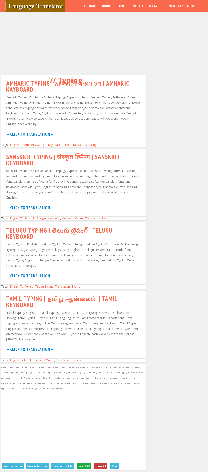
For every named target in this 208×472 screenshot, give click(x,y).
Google (41, 145)
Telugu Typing (44, 286)
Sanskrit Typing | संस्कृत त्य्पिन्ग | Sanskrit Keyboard (63, 160)
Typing (92, 145)
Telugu (89, 6)
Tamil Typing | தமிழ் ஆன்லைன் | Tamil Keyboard (61, 302)
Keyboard (54, 218)
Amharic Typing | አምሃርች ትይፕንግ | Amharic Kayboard (67, 86)
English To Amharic (22, 145)
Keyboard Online (59, 145)
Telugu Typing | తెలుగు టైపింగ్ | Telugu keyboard (59, 233)
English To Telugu (21, 286)
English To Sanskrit (22, 218)
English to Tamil (20, 360)
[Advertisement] (73, 42)
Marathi (155, 6)
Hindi (106, 6)
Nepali (138, 6)
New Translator (182, 6)
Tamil (121, 6)
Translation (78, 145)
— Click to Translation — (30, 134)
